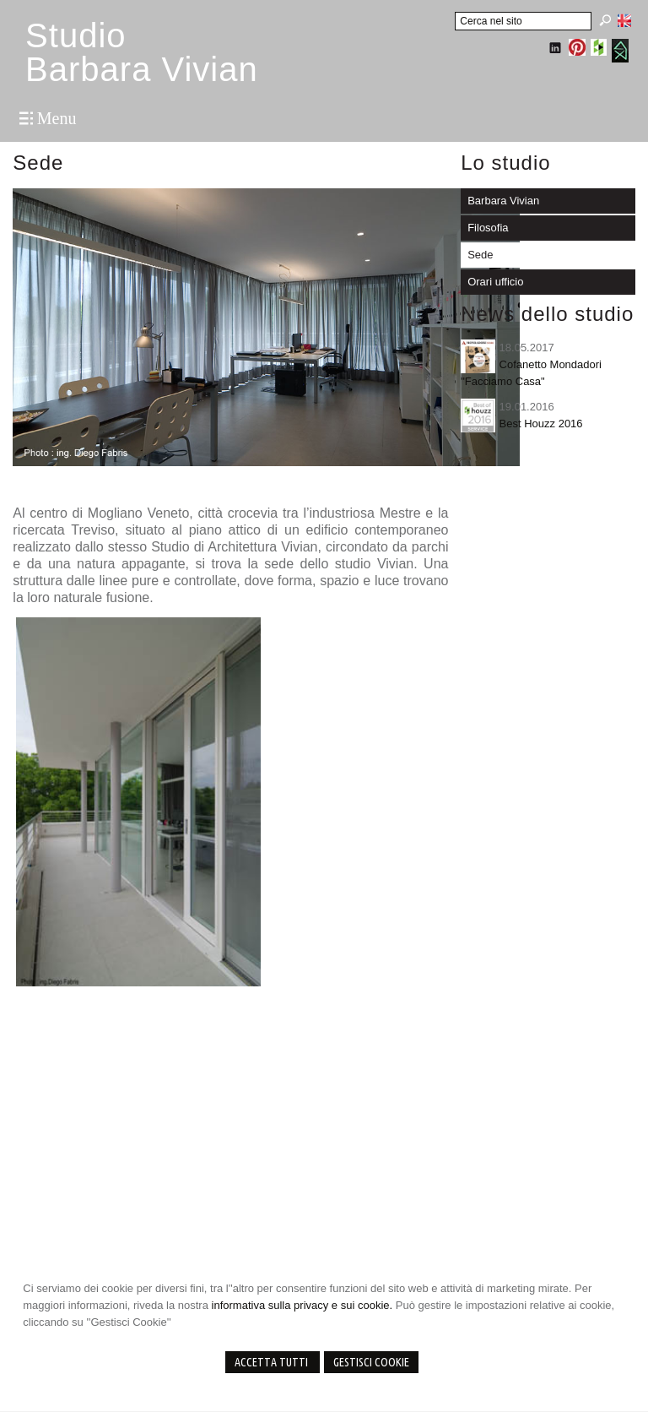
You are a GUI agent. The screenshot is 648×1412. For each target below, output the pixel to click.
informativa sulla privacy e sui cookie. (302, 1305)
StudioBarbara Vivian (141, 52)
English (624, 20)
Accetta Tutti (272, 1362)
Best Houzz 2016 (541, 423)
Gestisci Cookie (371, 1362)
